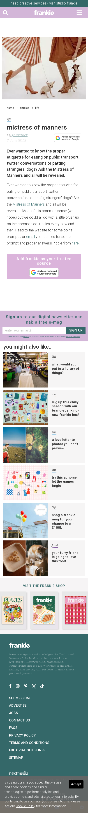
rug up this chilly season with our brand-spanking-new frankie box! (65, 408)
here (75, 243)
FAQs (13, 728)
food (55, 546)
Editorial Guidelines (27, 750)
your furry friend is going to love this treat (65, 557)
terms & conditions (73, 337)
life (37, 108)
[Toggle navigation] (79, 12)
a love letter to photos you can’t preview (65, 444)
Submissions (20, 698)
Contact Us (19, 720)
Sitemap (16, 758)
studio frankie (66, 3)
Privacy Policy (22, 735)
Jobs (13, 713)
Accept (76, 784)
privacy (26, 337)
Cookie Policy (25, 806)
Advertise (17, 705)
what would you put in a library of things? (65, 368)
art (54, 395)
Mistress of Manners (29, 204)
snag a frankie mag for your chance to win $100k (63, 521)
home (10, 108)
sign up (76, 330)
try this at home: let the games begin (65, 481)
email (30, 237)
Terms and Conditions (29, 743)
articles (24, 108)
